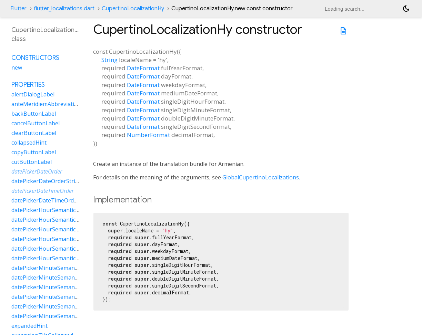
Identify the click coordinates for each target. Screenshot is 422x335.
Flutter (18, 8)
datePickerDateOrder (36, 171)
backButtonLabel (33, 113)
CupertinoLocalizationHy (133, 8)
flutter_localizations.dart (64, 8)
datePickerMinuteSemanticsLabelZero (60, 316)
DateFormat (143, 68)
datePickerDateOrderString (46, 181)
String (109, 60)
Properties (28, 84)
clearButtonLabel (33, 133)
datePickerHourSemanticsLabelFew (56, 210)
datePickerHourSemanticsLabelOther (59, 239)
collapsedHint (29, 142)
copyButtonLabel (33, 152)
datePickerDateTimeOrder (42, 191)
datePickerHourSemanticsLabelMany (59, 219)
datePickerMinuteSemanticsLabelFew (59, 268)
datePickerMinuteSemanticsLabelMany (61, 277)
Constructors (35, 58)
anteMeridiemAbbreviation (46, 104)
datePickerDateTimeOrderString (53, 200)
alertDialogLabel (32, 94)
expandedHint (29, 325)
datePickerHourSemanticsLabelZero (58, 258)
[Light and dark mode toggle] (406, 8)
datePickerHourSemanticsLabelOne (57, 229)
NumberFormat (148, 135)
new (16, 67)
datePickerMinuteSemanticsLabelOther (62, 297)
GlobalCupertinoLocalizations (260, 177)
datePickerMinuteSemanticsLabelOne (59, 287)
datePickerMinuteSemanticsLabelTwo (60, 306)
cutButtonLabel (31, 162)
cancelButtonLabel (35, 123)
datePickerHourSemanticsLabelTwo (57, 248)
